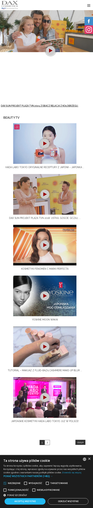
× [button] (89, 459)
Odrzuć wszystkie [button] (68, 501)
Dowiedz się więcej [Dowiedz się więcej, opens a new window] (71, 472)
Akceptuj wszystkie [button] (25, 501)
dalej (80, 442)
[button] (46, 476)
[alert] (46, 481)
